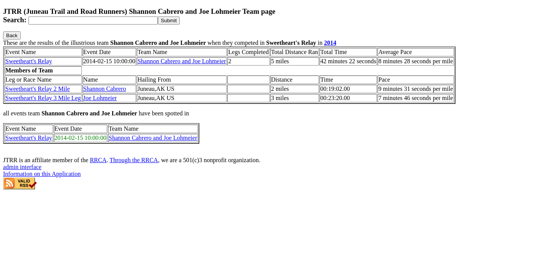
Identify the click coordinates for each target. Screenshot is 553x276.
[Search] (93, 20)
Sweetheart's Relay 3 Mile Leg (43, 98)
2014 (330, 42)
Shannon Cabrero (104, 88)
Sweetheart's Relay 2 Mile (37, 88)
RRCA (98, 160)
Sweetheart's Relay (28, 61)
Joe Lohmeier (100, 98)
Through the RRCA (133, 160)
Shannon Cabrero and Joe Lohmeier (181, 61)
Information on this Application (42, 174)
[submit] (169, 20)
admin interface (22, 167)
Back (12, 35)
